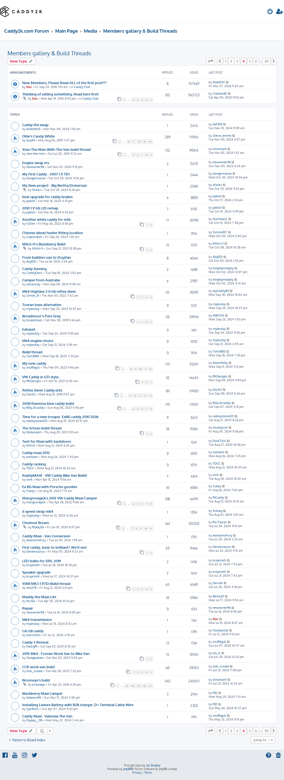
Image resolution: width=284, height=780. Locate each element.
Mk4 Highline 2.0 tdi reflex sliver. (49, 291)
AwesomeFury (36, 540)
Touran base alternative (41, 304)
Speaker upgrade (36, 572)
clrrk (29, 479)
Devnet (218, 583)
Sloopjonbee (34, 658)
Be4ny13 (218, 596)
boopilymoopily (223, 268)
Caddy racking (34, 464)
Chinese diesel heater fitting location (52, 232)
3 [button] (237, 61)
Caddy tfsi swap (35, 124)
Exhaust (28, 329)
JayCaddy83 (221, 291)
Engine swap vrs (35, 162)
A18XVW (218, 315)
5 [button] (250, 61)
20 (150, 141)
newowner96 (35, 167)
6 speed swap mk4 (37, 511)
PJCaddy (218, 497)
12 (150, 368)
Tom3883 (32, 356)
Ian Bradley (153, 765)
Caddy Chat (82, 87)
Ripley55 (38, 527)
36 (144, 685)
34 (132, 685)
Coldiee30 (220, 93)
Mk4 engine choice (37, 340)
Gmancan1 (220, 149)
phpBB (127, 769)
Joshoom (32, 457)
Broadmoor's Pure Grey (41, 315)
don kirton (33, 635)
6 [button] (256, 61)
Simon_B (32, 295)
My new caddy (34, 363)
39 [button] (266, 61)
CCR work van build (38, 666)
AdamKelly (220, 363)
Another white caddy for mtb (46, 219)
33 (126, 685)
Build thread (32, 351)
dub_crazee (34, 671)
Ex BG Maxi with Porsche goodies (49, 486)
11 (145, 368)
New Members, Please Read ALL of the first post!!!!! (64, 82)
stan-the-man (35, 154)
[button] (210, 61)
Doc (29, 87)
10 (140, 368)
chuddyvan (220, 427)
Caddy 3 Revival (35, 642)
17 (134, 141)
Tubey (30, 491)
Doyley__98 (34, 720)
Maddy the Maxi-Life (39, 596)
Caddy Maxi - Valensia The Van (47, 716)
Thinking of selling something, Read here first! (60, 94)
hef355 (217, 124)
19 (144, 141)
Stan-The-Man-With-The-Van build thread (56, 149)
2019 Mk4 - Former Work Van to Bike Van (56, 653)
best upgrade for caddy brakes (47, 196)
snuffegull (33, 367)
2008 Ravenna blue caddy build (48, 403)
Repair (27, 608)
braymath (33, 565)
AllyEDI (31, 261)
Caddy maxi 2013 (36, 452)
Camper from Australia (41, 280)
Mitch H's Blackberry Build (43, 244)
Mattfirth (219, 82)
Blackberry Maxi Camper (42, 693)
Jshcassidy (33, 284)
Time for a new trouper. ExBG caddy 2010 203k (60, 416)
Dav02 (31, 394)
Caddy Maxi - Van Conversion (46, 535)
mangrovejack (35, 502)
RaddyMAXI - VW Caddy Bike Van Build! (54, 475)
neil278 (31, 588)
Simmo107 (220, 232)
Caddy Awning (34, 268)
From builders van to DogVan (46, 257)
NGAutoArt (33, 432)
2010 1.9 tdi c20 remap (40, 208)
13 (150, 395)
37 (150, 685)
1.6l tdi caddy (33, 630)
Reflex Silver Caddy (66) (42, 390)
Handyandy (220, 630)
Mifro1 (30, 445)
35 (138, 685)
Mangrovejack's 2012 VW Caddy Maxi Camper (59, 498)
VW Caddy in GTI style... (41, 376)
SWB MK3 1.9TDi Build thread (46, 583)
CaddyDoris (34, 273)
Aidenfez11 (33, 129)
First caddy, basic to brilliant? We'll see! (54, 547)
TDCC (30, 468)
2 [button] (231, 61)
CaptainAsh (34, 237)
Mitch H (37, 248)
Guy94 (30, 140)
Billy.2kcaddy (35, 408)
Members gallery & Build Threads (49, 53)
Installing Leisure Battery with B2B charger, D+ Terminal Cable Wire (77, 704)
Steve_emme (222, 136)
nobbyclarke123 (36, 421)
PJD (215, 693)
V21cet (30, 224)
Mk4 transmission (37, 619)
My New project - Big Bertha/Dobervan (54, 185)
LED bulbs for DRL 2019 (41, 560)
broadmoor (34, 320)
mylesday (32, 309)
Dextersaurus (35, 551)
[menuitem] (270, 12)
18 (139, 141)
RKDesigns (33, 381)
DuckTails (219, 441)
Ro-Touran (220, 522)
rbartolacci (220, 219)
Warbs (36, 190)
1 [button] (225, 61)
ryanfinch (32, 709)
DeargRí (31, 646)
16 (129, 141)
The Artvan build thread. (42, 428)
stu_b (216, 653)
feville (30, 601)
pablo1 (30, 201)
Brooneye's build (36, 680)
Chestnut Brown (35, 522)
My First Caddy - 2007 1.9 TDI (46, 174)
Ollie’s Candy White (38, 136)
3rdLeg (217, 511)
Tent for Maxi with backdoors (46, 441)
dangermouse (35, 178)
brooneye (38, 684)
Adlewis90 (33, 697)
